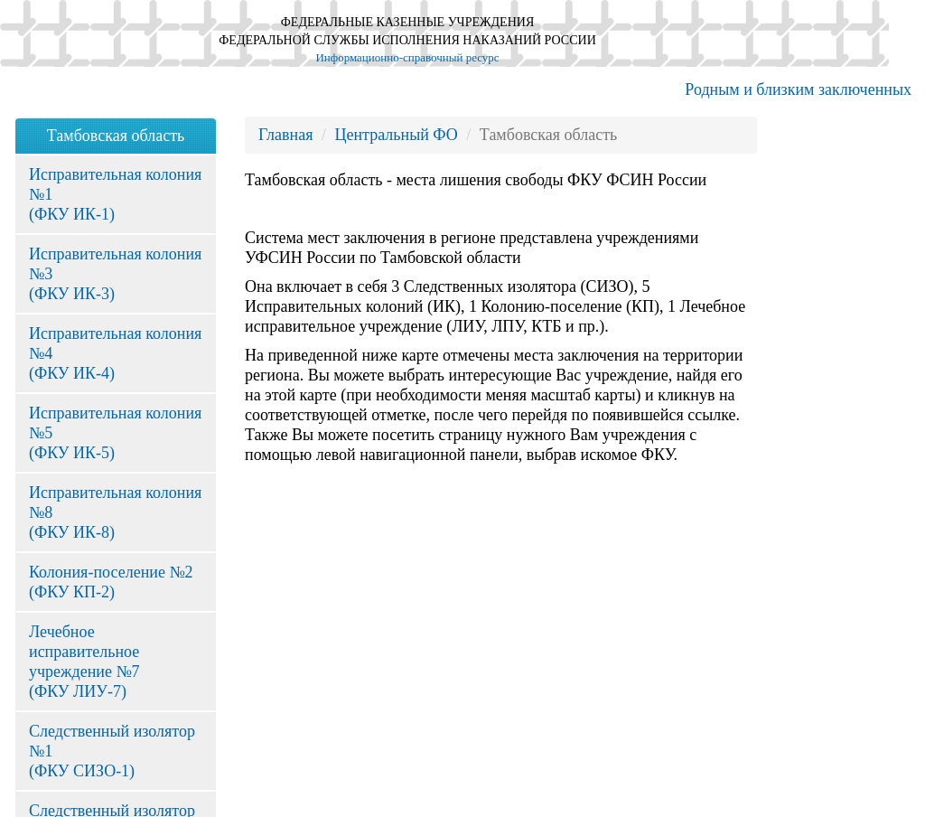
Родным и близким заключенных (798, 89)
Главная (285, 135)
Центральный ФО (395, 135)
